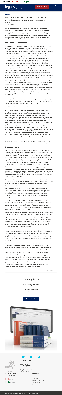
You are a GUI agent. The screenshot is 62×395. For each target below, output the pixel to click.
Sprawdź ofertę (42, 7)
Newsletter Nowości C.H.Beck (39, 380)
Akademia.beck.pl (36, 384)
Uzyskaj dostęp (31, 299)
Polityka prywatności (34, 393)
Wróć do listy (50, 270)
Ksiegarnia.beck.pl (36, 382)
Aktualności (8, 14)
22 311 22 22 (12, 375)
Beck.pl (33, 376)
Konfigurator (35, 378)
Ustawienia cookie (36, 387)
